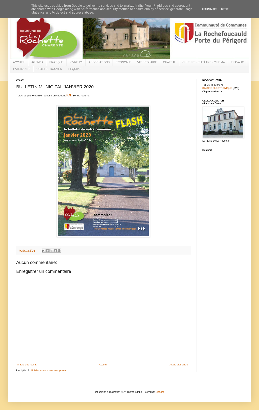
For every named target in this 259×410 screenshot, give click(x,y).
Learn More (209, 9)
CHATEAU (169, 62)
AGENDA (37, 62)
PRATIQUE (56, 62)
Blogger (160, 392)
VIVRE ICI (76, 62)
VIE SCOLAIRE (147, 62)
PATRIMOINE (21, 68)
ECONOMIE (123, 62)
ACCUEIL (19, 62)
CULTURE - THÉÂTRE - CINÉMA (203, 62)
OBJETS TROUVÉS (49, 68)
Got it (224, 9)
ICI (68, 95)
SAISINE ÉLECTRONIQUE (217, 88)
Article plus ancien (179, 364)
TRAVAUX (237, 62)
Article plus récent (26, 364)
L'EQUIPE (74, 68)
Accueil (103, 364)
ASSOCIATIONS (99, 62)
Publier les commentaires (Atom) (49, 370)
